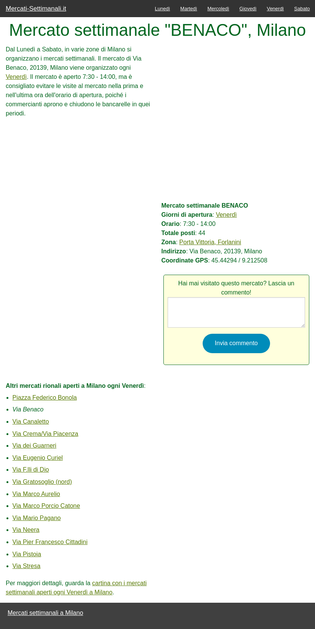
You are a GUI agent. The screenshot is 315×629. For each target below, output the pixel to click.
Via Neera (26, 530)
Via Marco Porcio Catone (46, 506)
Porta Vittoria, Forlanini (210, 242)
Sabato (302, 8)
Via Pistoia (27, 554)
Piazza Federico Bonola (45, 397)
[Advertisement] (78, 171)
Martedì (188, 8)
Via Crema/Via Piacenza (45, 434)
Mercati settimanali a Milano (45, 613)
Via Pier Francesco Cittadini (50, 542)
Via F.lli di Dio (31, 469)
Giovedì (248, 8)
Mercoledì (218, 8)
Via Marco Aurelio (36, 494)
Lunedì (162, 8)
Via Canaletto (31, 421)
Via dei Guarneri (34, 445)
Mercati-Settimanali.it (36, 8)
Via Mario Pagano (37, 518)
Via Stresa (27, 566)
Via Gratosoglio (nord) (42, 482)
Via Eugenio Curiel (38, 458)
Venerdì (275, 8)
